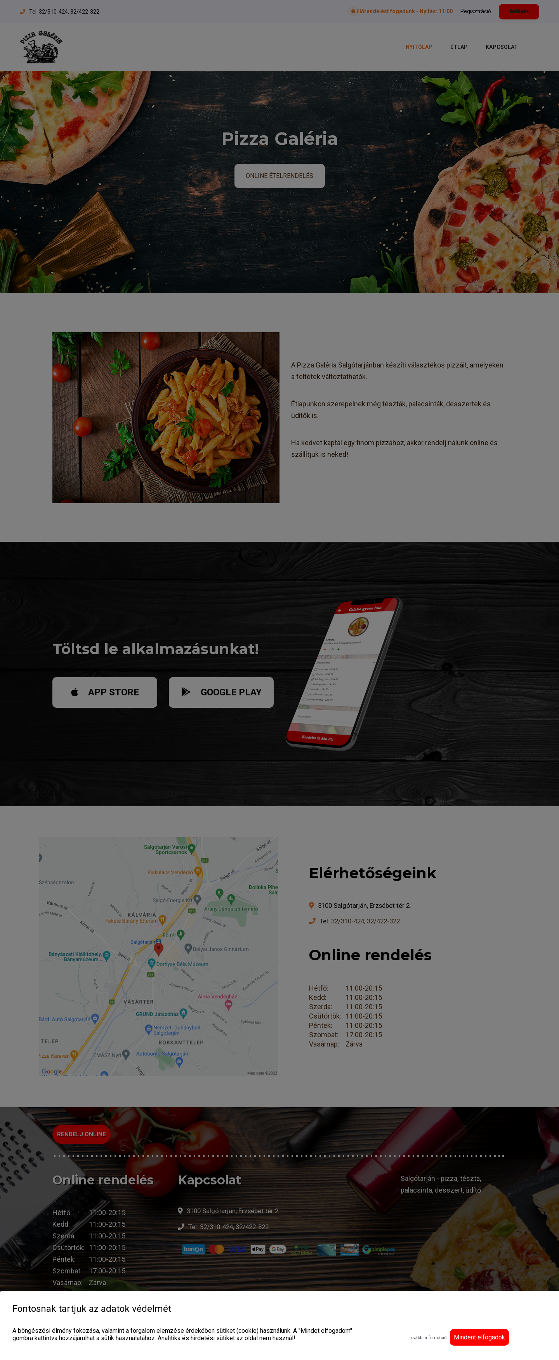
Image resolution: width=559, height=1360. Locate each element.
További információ (427, 1337)
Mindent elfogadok (479, 1337)
